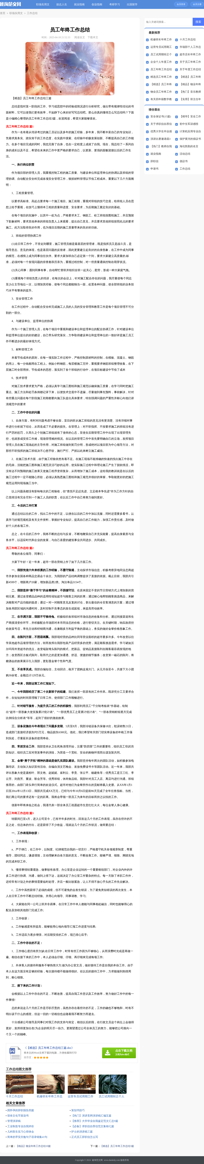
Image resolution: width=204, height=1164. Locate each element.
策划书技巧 (78, 1110)
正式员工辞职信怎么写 (85, 1136)
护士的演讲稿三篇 (82, 1131)
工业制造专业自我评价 (21, 1126)
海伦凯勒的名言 (189, 146)
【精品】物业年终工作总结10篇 (34, 1146)
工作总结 (29, 13)
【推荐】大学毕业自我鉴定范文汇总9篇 (96, 1120)
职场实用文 (43, 4)
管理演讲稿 (14, 1120)
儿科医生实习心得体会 (21, 1131)
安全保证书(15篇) (160, 116)
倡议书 (184, 161)
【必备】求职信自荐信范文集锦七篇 (94, 1126)
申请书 (154, 168)
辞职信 (154, 161)
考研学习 (115, 4)
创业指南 (97, 4)
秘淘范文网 (97, 1160)
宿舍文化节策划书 (18, 1115)
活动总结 (185, 153)
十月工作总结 (188, 39)
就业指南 (80, 4)
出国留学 (133, 4)
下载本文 (93, 37)
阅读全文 (79, 37)
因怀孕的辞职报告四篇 (21, 1110)
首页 (2, 13)
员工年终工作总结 (161, 69)
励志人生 (62, 4)
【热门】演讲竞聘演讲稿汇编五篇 (92, 1115)
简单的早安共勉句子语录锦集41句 (28, 1136)
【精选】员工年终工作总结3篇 (116, 1146)
